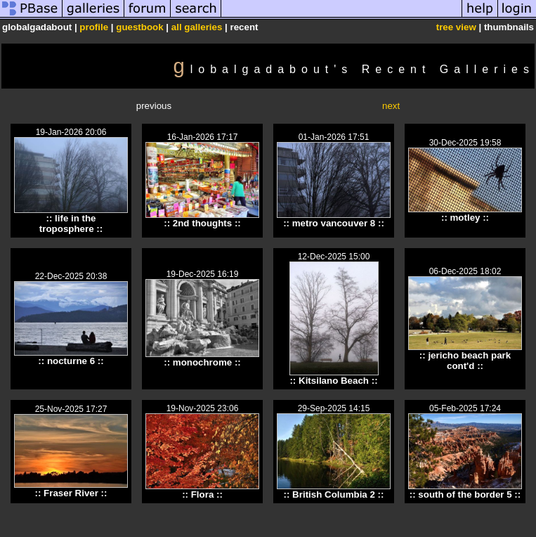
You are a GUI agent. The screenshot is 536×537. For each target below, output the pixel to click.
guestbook (139, 27)
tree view (456, 27)
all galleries (197, 27)
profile (93, 27)
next (391, 106)
